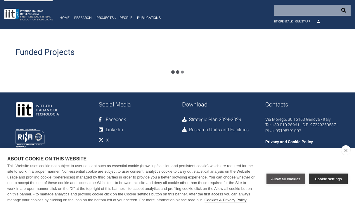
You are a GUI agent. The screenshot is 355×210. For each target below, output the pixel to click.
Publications (149, 18)
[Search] (312, 10)
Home (65, 18)
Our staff (302, 21)
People (126, 18)
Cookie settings (328, 179)
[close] (346, 150)
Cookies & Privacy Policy (226, 200)
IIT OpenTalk (283, 21)
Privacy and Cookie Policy (289, 141)
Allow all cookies (285, 179)
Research (83, 18)
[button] (105, 14)
